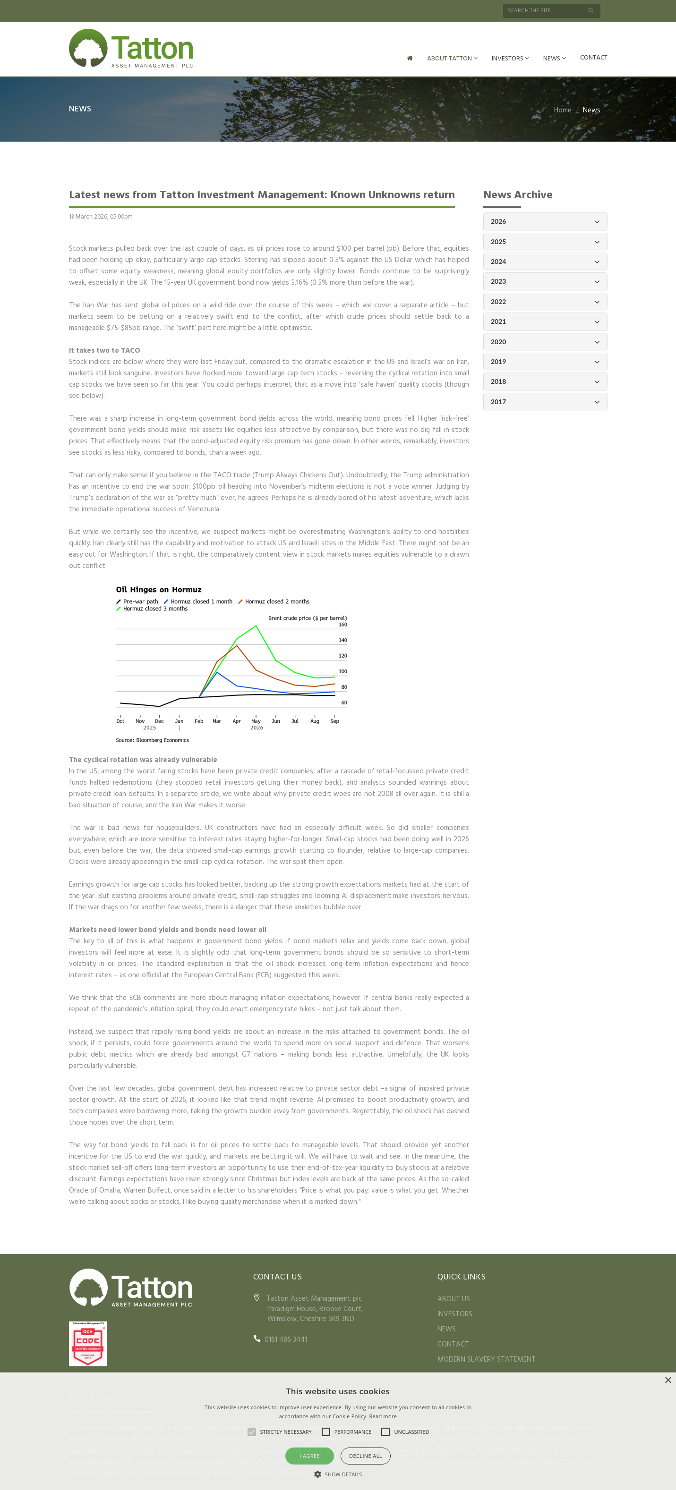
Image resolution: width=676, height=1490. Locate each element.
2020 (545, 341)
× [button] (667, 1380)
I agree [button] (309, 1455)
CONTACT (594, 57)
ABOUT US (453, 1298)
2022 (545, 300)
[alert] (338, 1431)
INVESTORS (510, 58)
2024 (545, 260)
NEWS (554, 58)
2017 (545, 401)
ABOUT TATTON (452, 58)
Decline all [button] (365, 1455)
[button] (338, 1474)
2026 (545, 220)
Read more (383, 1416)
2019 (545, 360)
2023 (545, 280)
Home (563, 109)
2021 (545, 320)
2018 (545, 380)
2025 (545, 241)
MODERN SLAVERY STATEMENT (486, 1358)
